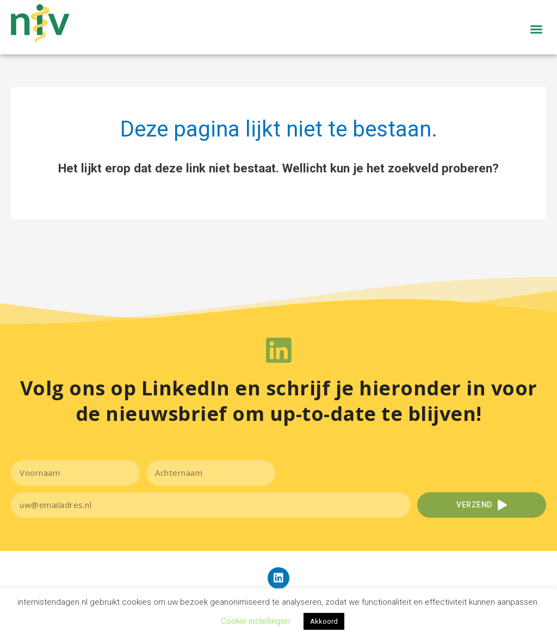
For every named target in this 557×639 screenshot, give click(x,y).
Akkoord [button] (324, 621)
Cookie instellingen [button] (255, 621)
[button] (536, 43)
